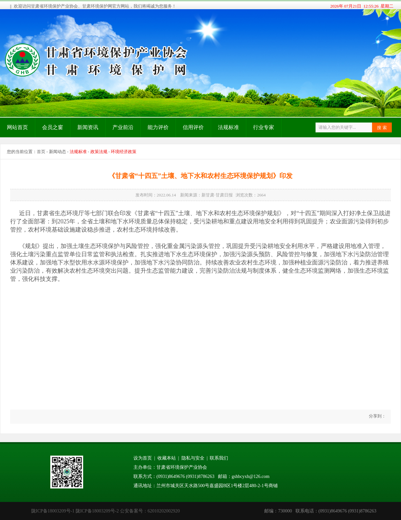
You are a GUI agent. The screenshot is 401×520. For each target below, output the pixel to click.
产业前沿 (122, 127)
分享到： (377, 416)
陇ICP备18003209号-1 (52, 511)
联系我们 (219, 458)
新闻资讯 (87, 127)
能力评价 (158, 127)
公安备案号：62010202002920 (150, 511)
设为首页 (142, 458)
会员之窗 (52, 127)
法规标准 (228, 127)
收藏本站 (166, 458)
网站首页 (17, 127)
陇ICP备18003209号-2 (97, 511)
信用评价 (193, 127)
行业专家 (263, 127)
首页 (41, 151)
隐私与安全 (192, 458)
